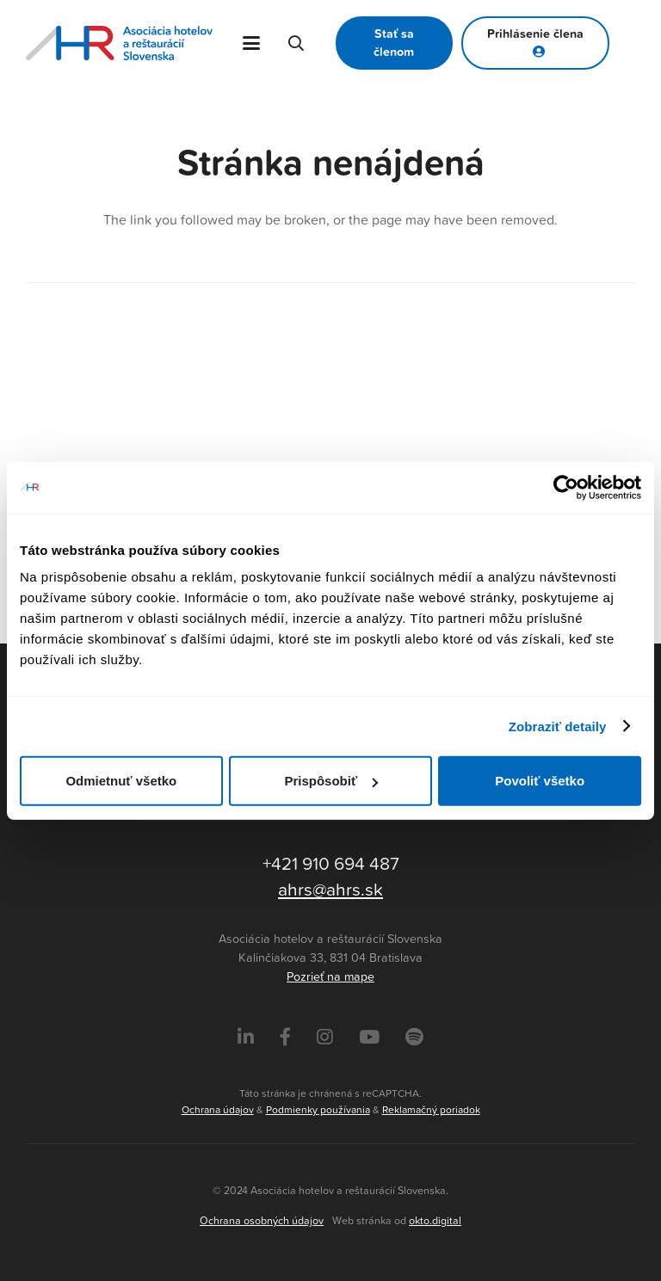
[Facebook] (285, 1037)
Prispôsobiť (331, 780)
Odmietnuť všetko (120, 780)
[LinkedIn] (246, 1037)
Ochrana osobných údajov (262, 1220)
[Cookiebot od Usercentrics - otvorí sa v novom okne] (566, 487)
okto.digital (435, 1220)
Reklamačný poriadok (431, 1109)
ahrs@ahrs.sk (330, 889)
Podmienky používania (318, 1109)
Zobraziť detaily (558, 725)
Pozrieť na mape (330, 976)
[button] (252, 43)
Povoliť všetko (539, 780)
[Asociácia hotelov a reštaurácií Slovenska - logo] (119, 43)
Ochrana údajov (218, 1109)
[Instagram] (325, 1037)
